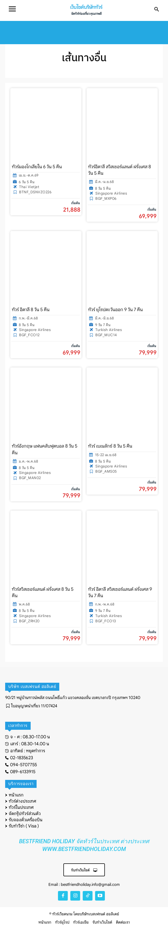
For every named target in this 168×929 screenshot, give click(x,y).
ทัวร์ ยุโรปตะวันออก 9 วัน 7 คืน (115, 309)
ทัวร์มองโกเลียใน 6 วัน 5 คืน (37, 167)
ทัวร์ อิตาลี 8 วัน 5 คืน (30, 309)
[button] (156, 9)
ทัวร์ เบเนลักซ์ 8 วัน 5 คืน (110, 446)
